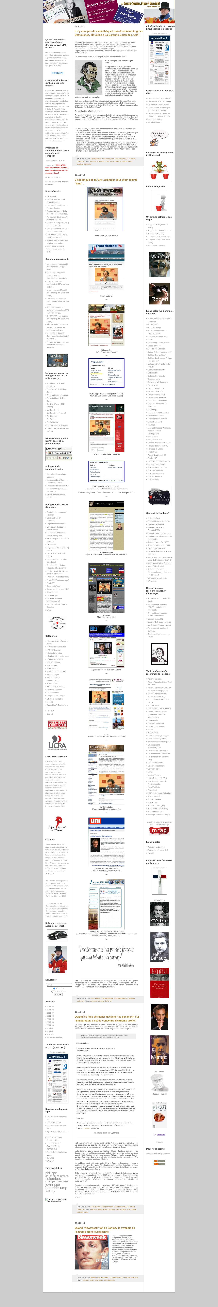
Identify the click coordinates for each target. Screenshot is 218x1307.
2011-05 (50, 1019)
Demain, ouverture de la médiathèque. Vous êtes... (57, 275)
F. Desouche (153, 732)
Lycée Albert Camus (156, 416)
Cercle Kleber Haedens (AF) (159, 352)
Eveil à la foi (153, 385)
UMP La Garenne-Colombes (159, 793)
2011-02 (50, 1028)
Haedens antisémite (156, 524)
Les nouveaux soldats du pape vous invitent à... (58, 345)
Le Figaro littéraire (155, 763)
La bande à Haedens (156, 548)
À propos (159, 1142)
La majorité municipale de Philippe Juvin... (57, 267)
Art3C (150, 340)
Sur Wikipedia (52, 422)
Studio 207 (152, 458)
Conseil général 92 (155, 619)
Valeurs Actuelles (155, 796)
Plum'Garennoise (54, 307)
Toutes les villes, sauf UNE (58, 589)
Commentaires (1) (121, 998)
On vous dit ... (52, 196)
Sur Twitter (51, 419)
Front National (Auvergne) (158, 736)
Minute (150, 772)
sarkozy (50, 1191)
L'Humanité (51, 544)
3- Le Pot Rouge (154, 327)
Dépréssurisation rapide (56, 524)
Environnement (53, 693)
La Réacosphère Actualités (159, 754)
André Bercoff (153, 705)
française (111, 1209)
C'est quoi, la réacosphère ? (159, 708)
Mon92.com (153, 437)
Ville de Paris (153, 480)
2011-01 (50, 1031)
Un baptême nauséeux (157, 578)
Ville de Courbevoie (156, 473)
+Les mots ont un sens (56, 671)
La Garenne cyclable (156, 394)
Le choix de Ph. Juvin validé (159, 625)
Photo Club (152, 452)
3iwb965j (50, 1158)
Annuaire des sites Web (157, 337)
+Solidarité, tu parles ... (56, 686)
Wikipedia (152, 581)
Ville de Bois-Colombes (157, 467)
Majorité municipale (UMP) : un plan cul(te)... (58, 284)
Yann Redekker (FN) (156, 805)
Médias (50, 702)
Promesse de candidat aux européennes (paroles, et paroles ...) (58, 488)
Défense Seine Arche (156, 376)
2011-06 (50, 1016)
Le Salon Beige (154, 769)
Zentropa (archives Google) (159, 815)
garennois (51, 264)
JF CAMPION (52, 316)
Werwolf (50, 1161)
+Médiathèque (53, 674)
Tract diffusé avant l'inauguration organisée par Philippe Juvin (159, 572)
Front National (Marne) (157, 739)
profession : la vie (54, 1122)
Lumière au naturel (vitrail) (158, 412)
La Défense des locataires (158, 104)
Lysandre (115, 1133)
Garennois (51, 299)
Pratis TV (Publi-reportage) (58, 577)
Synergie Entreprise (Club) (159, 461)
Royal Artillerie (154, 787)
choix (117, 1209)
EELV (49, 281)
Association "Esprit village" (159, 343)
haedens (62, 1181)
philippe (51, 1173)
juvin (49, 1185)
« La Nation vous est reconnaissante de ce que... (56, 249)
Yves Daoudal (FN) (156, 811)
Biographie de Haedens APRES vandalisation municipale (157, 607)
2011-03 (50, 1025)
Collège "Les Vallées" (156, 355)
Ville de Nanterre (155, 477)
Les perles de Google (56, 696)
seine (105, 1280)
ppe (57, 1185)
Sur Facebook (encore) (56, 413)
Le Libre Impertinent (156, 766)
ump (63, 1188)
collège (124, 161)
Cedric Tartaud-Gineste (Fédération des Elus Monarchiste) (157, 714)
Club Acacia (153, 720)
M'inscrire (58, 988)
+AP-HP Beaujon (54, 650)
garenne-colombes (57, 1175)
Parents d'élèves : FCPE (158, 446)
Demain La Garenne (156, 847)
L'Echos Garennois (156, 391)
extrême (80, 164)
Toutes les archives (55, 1037)
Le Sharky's (152, 409)
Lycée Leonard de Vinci (157, 419)
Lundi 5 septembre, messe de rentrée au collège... (57, 327)
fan (111, 1001)
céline (107, 161)
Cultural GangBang (156, 723)
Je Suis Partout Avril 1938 (158, 542)
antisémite (87, 164)
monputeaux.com (155, 440)
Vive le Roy (152, 802)
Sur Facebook (52, 410)
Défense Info (153, 373)
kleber (100, 1209)
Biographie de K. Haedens (159, 521)
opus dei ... (130, 493)
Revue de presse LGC (157, 455)
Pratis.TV (50, 583)
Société (50, 714)
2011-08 (50, 1010)
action (105, 1209)
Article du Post (154, 518)
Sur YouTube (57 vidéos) (57, 425)
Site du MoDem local (156, 246)
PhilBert (50, 342)
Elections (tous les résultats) (159, 237)
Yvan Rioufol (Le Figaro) (158, 808)
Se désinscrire (58, 991)
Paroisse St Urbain (155, 449)
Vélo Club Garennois (156, 464)
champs (50, 1181)
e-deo (150, 729)
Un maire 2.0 (52, 595)
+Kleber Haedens (54, 662)
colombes (53, 1179)
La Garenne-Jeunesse (157, 397)
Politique (50, 711)
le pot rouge (52, 290)
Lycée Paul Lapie (155, 422)
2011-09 (50, 1007)
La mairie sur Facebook (157, 400)
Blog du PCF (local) (156, 233)
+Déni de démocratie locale (58, 656)
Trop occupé (52, 592)
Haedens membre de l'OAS (159, 533)
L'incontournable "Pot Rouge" (160, 101)
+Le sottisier (52, 665)
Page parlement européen (57, 395)
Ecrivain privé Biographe (158, 382)
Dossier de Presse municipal (159, 622)
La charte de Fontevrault (158, 751)
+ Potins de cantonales (56, 647)
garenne (52, 1188)
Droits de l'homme (54, 690)
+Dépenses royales (55, 659)
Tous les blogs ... (155, 122)
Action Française (155, 679)
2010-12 (50, 1034)
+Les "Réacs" (52, 668)
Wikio (49, 610)
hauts (101, 1280)
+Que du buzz (52, 683)
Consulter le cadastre (156, 370)
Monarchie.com (154, 775)
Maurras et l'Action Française (160, 563)
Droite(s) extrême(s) (156, 726)
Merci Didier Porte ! (156, 566)
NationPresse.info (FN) (157, 778)
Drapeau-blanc (154, 379)
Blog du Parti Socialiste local (159, 230)
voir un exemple (92, 97)
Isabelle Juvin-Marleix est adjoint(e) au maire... (58, 336)
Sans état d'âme (53, 586)
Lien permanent (108, 158)
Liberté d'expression (55, 699)
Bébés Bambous (155, 346)
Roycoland (152, 790)
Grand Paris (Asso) (156, 388)
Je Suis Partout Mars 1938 (159, 545)
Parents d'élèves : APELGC (159, 443)
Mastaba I (152, 425)
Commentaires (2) (121, 158)
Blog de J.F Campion (156, 349)
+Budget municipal (54, 653)
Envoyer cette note (131, 1277)
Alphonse (51, 273)
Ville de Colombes (155, 470)
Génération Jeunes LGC (158, 850)
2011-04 (50, 1022)
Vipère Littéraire (154, 799)
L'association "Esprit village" (159, 98)
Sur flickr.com (52, 416)
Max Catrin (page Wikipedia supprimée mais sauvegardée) (159, 431)
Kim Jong (51, 333)
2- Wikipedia (153, 324)
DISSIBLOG (52, 1149)
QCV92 (151, 853)
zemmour (93, 1001)
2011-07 (50, 1013)
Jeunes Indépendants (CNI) (159, 742)
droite (130, 161)
